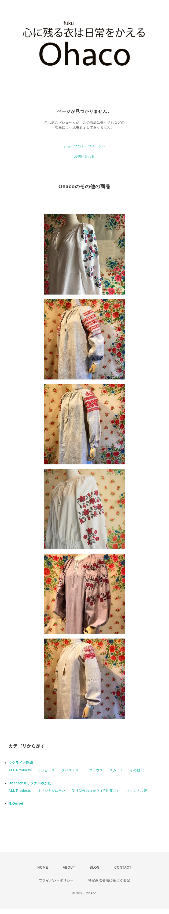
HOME (43, 867)
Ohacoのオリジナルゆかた (30, 783)
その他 (135, 770)
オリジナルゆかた (51, 791)
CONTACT (122, 867)
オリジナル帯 (136, 791)
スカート (116, 770)
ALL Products (20, 770)
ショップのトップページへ (84, 146)
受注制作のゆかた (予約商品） (96, 791)
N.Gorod (16, 803)
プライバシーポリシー (56, 880)
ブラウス (96, 770)
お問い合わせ (84, 156)
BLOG (95, 867)
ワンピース (46, 770)
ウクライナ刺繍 (21, 763)
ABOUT (69, 867)
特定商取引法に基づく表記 (109, 880)
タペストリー (71, 770)
